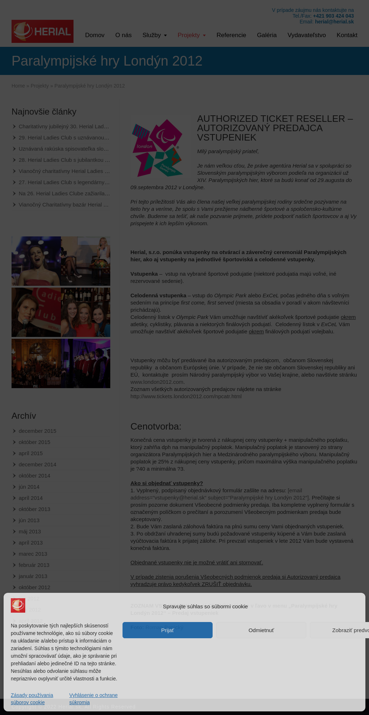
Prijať (167, 630)
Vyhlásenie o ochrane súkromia (93, 698)
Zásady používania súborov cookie (32, 698)
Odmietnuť (261, 630)
